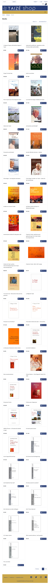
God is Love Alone (30, 73)
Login (41, 1)
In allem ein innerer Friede (9, 206)
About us (6, 577)
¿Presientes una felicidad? (32, 126)
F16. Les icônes (6, 561)
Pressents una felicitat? (8, 152)
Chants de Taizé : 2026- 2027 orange (34, 264)
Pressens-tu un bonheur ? (9, 321)
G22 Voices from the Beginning (33, 456)
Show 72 (35, 21)
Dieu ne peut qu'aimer (8, 374)
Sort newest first (42, 21)
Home (3, 14)
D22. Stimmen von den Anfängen (10, 509)
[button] (45, 4)
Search (14, 1)
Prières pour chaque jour (31, 402)
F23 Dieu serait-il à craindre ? (32, 482)
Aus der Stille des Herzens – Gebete (34, 152)
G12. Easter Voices (7, 535)
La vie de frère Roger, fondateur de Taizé (35, 99)
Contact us (12, 577)
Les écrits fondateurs (30, 347)
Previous (37, 568)
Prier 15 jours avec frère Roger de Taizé (12, 99)
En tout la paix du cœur (31, 428)
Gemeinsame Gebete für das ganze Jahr (12, 234)
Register (46, 1)
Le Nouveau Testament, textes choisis (12, 347)
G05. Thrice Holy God (30, 509)
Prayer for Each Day (7, 73)
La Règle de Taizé (30, 293)
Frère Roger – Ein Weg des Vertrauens (11, 178)
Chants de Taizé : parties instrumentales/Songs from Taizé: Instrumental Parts (11, 266)
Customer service (19, 577)
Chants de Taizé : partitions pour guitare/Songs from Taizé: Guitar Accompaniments (33, 236)
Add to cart (20, 50)
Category (8, 14)
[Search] (7, 2)
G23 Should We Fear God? (9, 482)
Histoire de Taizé (7, 126)
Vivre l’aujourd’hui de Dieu (9, 456)
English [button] (35, 1)
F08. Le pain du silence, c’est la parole (34, 535)
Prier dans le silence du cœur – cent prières (35, 321)
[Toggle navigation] (45, 12)
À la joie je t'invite (7, 402)
